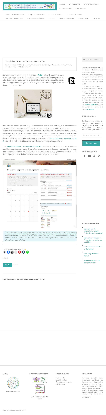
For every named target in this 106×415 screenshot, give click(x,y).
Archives (96, 18)
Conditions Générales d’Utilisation (64, 383)
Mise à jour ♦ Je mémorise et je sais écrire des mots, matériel (93, 231)
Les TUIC (52, 18)
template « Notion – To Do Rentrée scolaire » (24, 146)
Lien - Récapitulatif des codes (39, 398)
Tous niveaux (83, 18)
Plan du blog (81, 8)
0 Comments (26, 67)
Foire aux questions (91, 4)
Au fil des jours (66, 8)
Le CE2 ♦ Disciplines (74, 15)
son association (14, 392)
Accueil (63, 4)
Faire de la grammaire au (15, 15)
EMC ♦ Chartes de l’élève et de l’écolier (93, 248)
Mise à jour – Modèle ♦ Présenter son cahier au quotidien (93, 240)
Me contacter (74, 4)
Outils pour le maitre (14, 18)
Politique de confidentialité (61, 379)
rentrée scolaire (11, 67)
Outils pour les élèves (35, 18)
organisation (61, 65)
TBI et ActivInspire (66, 18)
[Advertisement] (53, 35)
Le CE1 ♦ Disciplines (55, 15)
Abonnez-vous (91, 143)
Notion (54, 65)
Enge (28, 65)
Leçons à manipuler (36, 15)
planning (69, 65)
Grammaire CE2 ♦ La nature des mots (92, 261)
